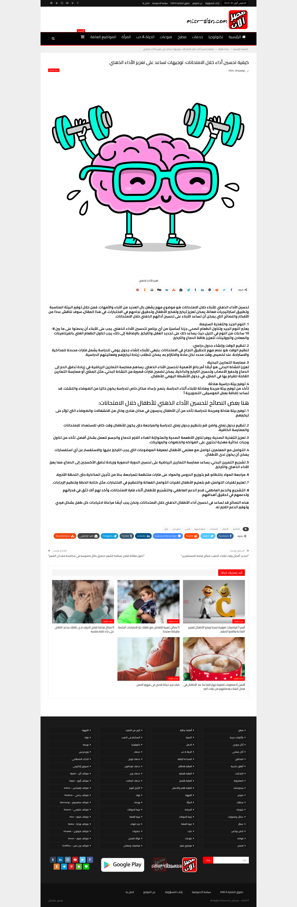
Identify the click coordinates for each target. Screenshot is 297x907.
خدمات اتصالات (133, 781)
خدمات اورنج (134, 759)
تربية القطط (186, 824)
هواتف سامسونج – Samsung (74, 802)
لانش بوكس (237, 831)
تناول (166, 529)
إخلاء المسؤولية (212, 3)
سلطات (240, 802)
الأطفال (225, 529)
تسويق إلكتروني (81, 766)
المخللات (239, 773)
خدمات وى (135, 773)
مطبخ (182, 36)
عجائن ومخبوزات (235, 817)
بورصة (137, 802)
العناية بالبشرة (185, 773)
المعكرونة (238, 781)
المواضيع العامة (103, 36)
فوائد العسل (134, 838)
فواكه (240, 838)
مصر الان (52, 900)
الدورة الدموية (200, 529)
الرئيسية (237, 36)
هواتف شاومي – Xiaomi (76, 809)
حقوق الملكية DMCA (180, 3)
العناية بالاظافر (185, 766)
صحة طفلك (53, 70)
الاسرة (189, 737)
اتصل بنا (146, 3)
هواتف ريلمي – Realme (77, 795)
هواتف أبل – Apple (79, 773)
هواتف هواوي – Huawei (76, 831)
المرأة (126, 36)
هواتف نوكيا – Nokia (78, 824)
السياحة (188, 809)
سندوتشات (238, 788)
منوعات (166, 36)
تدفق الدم (177, 529)
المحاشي (239, 759)
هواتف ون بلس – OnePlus (75, 845)
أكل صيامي (237, 752)
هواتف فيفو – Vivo (79, 817)
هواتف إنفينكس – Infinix (76, 788)
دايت (190, 831)
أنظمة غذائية (186, 730)
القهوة (188, 795)
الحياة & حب (145, 36)
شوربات (239, 809)
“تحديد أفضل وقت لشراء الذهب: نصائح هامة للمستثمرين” (215, 556)
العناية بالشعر (185, 781)
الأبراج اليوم (134, 788)
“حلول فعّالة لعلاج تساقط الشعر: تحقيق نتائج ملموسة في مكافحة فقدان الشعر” (96, 556)
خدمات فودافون (132, 766)
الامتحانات (214, 529)
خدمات (197, 36)
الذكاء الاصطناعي (80, 759)
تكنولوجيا (215, 36)
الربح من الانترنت (132, 730)
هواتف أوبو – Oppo (79, 781)
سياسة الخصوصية (160, 3)
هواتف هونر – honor (78, 838)
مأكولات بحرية (236, 737)
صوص (240, 795)
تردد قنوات (135, 824)
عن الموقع (197, 3)
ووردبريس (84, 752)
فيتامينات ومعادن (131, 845)
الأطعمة (236, 529)
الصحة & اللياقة (185, 759)
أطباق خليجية (237, 766)
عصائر (240, 824)
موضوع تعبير (186, 845)
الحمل (189, 744)
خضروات (136, 831)
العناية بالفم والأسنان (182, 788)
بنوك (138, 795)
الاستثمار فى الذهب (130, 737)
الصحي (187, 529)
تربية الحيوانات (185, 817)
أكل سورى (238, 744)
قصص (240, 845)
